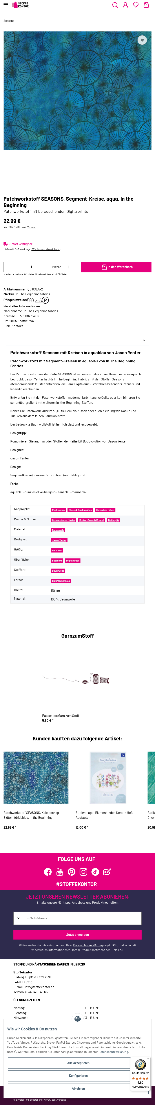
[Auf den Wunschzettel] (142, 40)
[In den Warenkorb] (116, 267)
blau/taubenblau (61, 580)
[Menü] (148, 1059)
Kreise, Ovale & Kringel (91, 520)
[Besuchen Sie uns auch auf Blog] (107, 872)
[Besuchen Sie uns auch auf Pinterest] (71, 872)
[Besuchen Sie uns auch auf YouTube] (59, 872)
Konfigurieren (78, 1075)
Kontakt (17, 326)
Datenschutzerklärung (88, 945)
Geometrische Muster (63, 520)
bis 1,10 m (57, 550)
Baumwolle (58, 530)
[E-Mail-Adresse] (82, 918)
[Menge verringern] (9, 267)
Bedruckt (57, 560)
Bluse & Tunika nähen (80, 509)
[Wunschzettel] (136, 5)
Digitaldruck (72, 560)
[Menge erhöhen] (69, 267)
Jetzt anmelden (77, 934)
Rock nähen (58, 509)
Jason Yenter (59, 540)
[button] (115, 5)
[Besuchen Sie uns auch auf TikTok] (95, 872)
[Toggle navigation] (6, 3)
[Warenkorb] (146, 5)
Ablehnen (78, 1088)
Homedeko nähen (105, 509)
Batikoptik (113, 520)
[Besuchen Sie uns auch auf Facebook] (47, 872)
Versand (31, 226)
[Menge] (31, 267)
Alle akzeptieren (78, 1063)
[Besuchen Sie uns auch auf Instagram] (83, 872)
